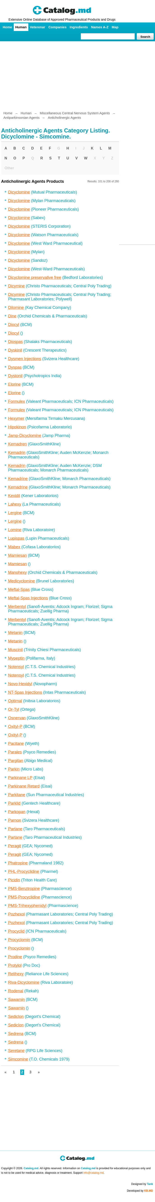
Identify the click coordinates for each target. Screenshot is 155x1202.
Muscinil (15, 649)
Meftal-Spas (19, 589)
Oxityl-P (15, 726)
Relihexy (16, 974)
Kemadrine (18, 478)
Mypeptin (16, 658)
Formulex (16, 401)
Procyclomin (19, 940)
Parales (15, 752)
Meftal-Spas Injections (28, 598)
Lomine (14, 530)
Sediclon (16, 1016)
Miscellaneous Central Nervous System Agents (75, 113)
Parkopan (16, 812)
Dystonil (15, 376)
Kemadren (17, 444)
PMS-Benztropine (24, 888)
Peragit (14, 846)
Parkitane (16, 795)
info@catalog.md (93, 1172)
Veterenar (37, 27)
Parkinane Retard (24, 786)
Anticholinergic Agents (64, 117)
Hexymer (16, 418)
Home (7, 27)
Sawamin (16, 999)
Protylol (15, 965)
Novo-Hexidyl (20, 684)
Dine (12, 316)
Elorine (14, 384)
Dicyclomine (19, 192)
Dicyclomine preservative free (34, 277)
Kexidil (14, 495)
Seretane (16, 1050)
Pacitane (16, 743)
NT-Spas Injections (25, 692)
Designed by (142, 1184)
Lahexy (14, 504)
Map (115, 27)
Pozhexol (16, 914)
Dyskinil (15, 350)
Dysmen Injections (24, 359)
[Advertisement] (77, 74)
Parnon (14, 820)
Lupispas (16, 538)
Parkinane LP (20, 777)
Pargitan (15, 760)
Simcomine (18, 1059)
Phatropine (18, 863)
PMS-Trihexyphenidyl (27, 905)
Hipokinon (17, 427)
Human (21, 27)
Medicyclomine (21, 581)
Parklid (14, 803)
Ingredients (79, 27)
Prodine (15, 957)
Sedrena (15, 1033)
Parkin (14, 769)
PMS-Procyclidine (24, 897)
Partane (15, 829)
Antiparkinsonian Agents (21, 117)
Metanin (15, 632)
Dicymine (16, 286)
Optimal (15, 701)
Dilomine (16, 307)
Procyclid (16, 931)
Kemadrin (16, 452)
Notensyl (16, 667)
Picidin (14, 880)
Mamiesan (17, 555)
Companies (57, 27)
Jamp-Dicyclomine (24, 435)
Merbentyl (17, 606)
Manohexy (17, 572)
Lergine (15, 513)
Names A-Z (100, 27)
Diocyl (13, 324)
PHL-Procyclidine (23, 871)
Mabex (14, 547)
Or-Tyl (13, 709)
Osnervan (17, 718)
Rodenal (15, 991)
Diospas (15, 341)
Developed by (140, 1190)
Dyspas (15, 367)
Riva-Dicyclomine (23, 982)
